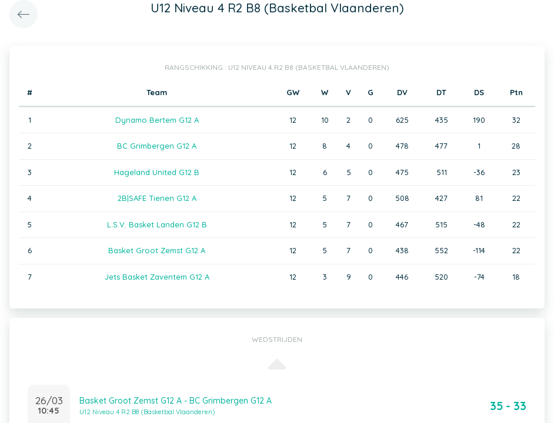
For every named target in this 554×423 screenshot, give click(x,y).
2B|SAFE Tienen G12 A (157, 198)
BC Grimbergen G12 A (156, 145)
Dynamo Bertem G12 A (157, 120)
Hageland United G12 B (156, 172)
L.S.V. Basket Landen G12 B (157, 224)
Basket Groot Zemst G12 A (156, 250)
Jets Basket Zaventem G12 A (157, 276)
